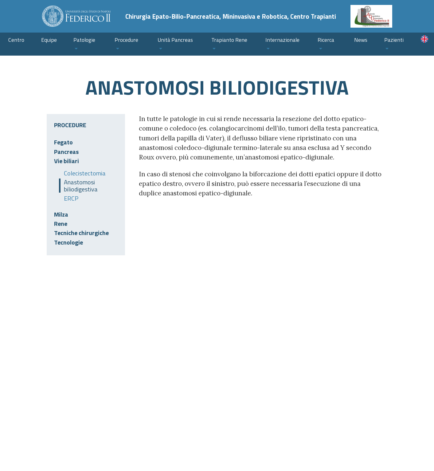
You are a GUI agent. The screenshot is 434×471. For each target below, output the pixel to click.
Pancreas (66, 151)
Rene (60, 223)
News (360, 40)
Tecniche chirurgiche (81, 232)
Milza (61, 214)
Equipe (49, 40)
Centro (16, 40)
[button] (85, 44)
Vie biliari (66, 161)
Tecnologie (68, 242)
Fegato (63, 142)
